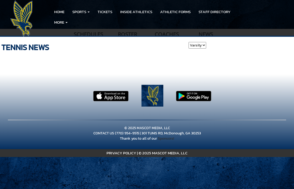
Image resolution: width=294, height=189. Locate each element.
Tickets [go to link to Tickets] (105, 12)
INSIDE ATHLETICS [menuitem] (136, 12)
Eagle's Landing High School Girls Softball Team (168, 22)
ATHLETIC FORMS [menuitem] (175, 12)
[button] (81, 12)
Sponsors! (166, 138)
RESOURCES (64, 22)
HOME (59, 12)
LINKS (88, 22)
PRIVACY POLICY (121, 153)
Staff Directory (215, 12)
